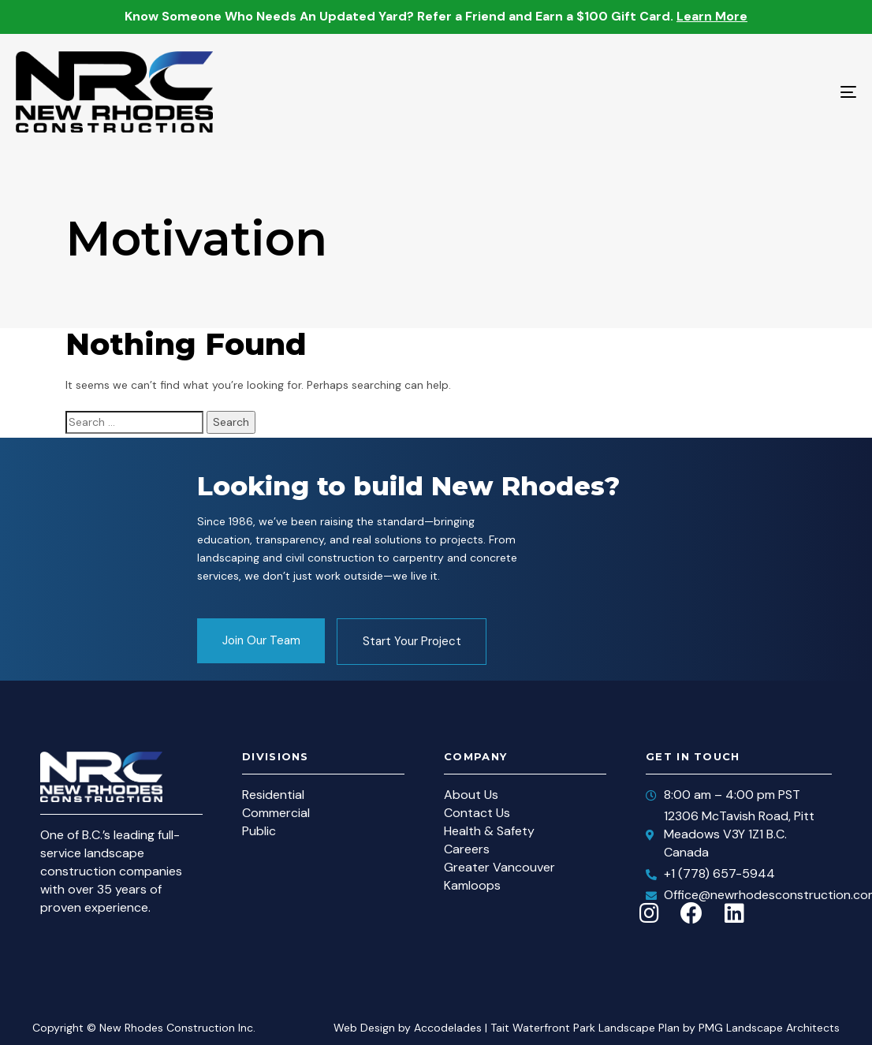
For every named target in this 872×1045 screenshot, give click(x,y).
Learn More (711, 16)
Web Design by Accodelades (408, 1028)
